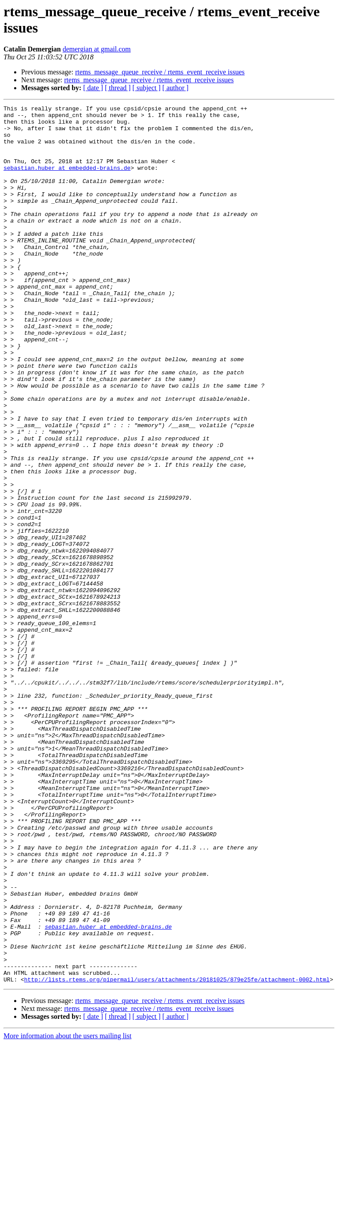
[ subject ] (146, 88)
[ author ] (175, 88)
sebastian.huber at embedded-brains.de (67, 181)
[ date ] (93, 88)
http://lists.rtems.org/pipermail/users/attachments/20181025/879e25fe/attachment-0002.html (177, 1155)
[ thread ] (118, 88)
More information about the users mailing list (68, 1211)
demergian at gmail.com (96, 49)
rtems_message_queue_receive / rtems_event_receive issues (160, 72)
